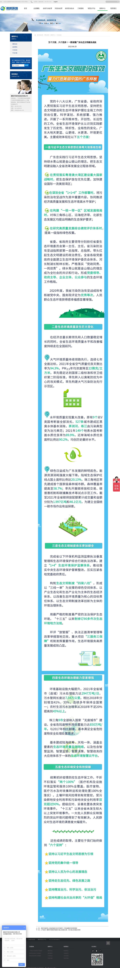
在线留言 (66, 953)
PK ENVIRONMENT (54, 939)
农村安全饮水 (69, 8)
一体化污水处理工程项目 (35, 950)
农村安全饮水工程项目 (35, 953)
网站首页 (46, 35)
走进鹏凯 (37, 8)
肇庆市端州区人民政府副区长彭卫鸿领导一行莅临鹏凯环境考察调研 (59, 928)
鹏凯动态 (14, 44)
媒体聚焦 (14, 47)
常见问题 (14, 53)
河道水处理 (58, 8)
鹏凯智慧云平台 (42, 939)
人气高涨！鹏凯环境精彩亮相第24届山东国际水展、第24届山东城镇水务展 (60, 930)
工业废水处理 (31, 939)
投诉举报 (66, 958)
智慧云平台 (91, 8)
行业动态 (14, 50)
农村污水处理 (47, 8)
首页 (25, 8)
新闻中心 (103, 8)
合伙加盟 (66, 955)
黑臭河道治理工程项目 (35, 955)
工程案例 (81, 8)
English (56, 1)
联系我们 (113, 8)
